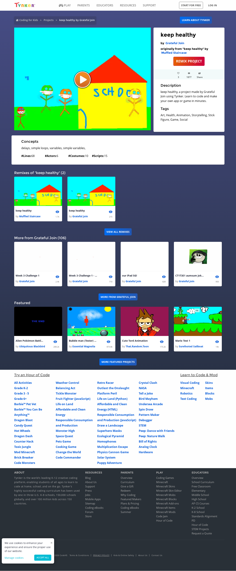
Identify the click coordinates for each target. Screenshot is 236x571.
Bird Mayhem (148, 399)
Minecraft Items (165, 508)
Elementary (198, 491)
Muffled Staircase (174, 52)
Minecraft (187, 388)
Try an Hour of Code (32, 375)
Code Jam (162, 516)
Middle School (200, 495)
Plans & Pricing (130, 503)
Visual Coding (189, 383)
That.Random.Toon (137, 346)
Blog (88, 478)
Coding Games (165, 478)
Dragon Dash (23, 436)
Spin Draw (146, 409)
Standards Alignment (204, 516)
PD (193, 520)
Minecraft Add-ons (167, 503)
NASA (143, 388)
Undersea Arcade (151, 404)
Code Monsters (24, 463)
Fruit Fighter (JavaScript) (73, 399)
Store (88, 516)
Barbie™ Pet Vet (25, 404)
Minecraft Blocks (166, 499)
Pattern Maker (149, 415)
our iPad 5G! (129, 275)
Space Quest (64, 436)
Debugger (145, 420)
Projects (49, 20)
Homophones (106, 441)
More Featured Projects (118, 362)
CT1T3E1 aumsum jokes (189, 275)
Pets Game (63, 441)
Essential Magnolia (83, 346)
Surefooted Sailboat (191, 346)
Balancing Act (65, 388)
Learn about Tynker (196, 20)
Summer (126, 512)
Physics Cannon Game (113, 452)
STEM (142, 425)
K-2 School (198, 508)
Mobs (209, 399)
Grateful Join (175, 43)
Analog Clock (148, 447)
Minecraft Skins (165, 486)
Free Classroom (201, 486)
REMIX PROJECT (189, 61)
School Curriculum (203, 482)
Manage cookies (14, 557)
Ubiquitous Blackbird (32, 346)
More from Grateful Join (118, 297)
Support (90, 486)
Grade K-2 (21, 388)
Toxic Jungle (22, 447)
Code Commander (68, 457)
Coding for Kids (28, 20)
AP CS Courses (200, 503)
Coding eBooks (94, 508)
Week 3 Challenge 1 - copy (83, 275)
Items (209, 388)
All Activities (23, 383)
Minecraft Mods (165, 512)
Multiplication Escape (112, 447)
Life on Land (64, 404)
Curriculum (127, 482)
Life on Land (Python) (112, 399)
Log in (212, 5)
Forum (89, 512)
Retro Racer (105, 383)
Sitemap (90, 503)
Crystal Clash (148, 383)
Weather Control (67, 383)
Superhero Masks (109, 431)
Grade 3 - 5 (21, 393)
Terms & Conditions (79, 555)
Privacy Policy (101, 555)
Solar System (106, 457)
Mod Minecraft (24, 452)
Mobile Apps (93, 499)
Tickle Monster (66, 393)
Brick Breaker (23, 457)
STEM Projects (200, 529)
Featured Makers (131, 499)
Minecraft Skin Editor (169, 491)
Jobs (87, 495)
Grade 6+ (20, 399)
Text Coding (188, 399)
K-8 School (198, 512)
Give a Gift (127, 486)
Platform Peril (107, 393)
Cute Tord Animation (135, 340)
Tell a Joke (146, 393)
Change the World (68, 452)
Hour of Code (164, 520)
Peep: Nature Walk (152, 436)
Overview (126, 478)
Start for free (191, 5)
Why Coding (128, 495)
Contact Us (157, 555)
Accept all (43, 557)
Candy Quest (23, 425)
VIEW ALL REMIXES (118, 231)
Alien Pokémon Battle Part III (30, 340)
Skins (209, 383)
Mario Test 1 (182, 340)
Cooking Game (66, 447)
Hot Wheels (22, 431)
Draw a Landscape (110, 425)
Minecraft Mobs (165, 495)
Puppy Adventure (109, 463)
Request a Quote (202, 533)
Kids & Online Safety (124, 555)
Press (88, 491)
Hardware (146, 452)
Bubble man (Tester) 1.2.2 (83, 340)
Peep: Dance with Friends (156, 431)
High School (199, 499)
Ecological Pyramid (110, 436)
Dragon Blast (23, 420)
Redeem (126, 491)
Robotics (186, 393)
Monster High (65, 431)
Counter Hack (24, 441)
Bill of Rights (148, 441)
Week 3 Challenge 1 (27, 275)
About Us (91, 482)
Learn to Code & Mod (199, 375)
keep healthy (24, 210)
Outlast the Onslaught (113, 388)
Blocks (209, 393)
